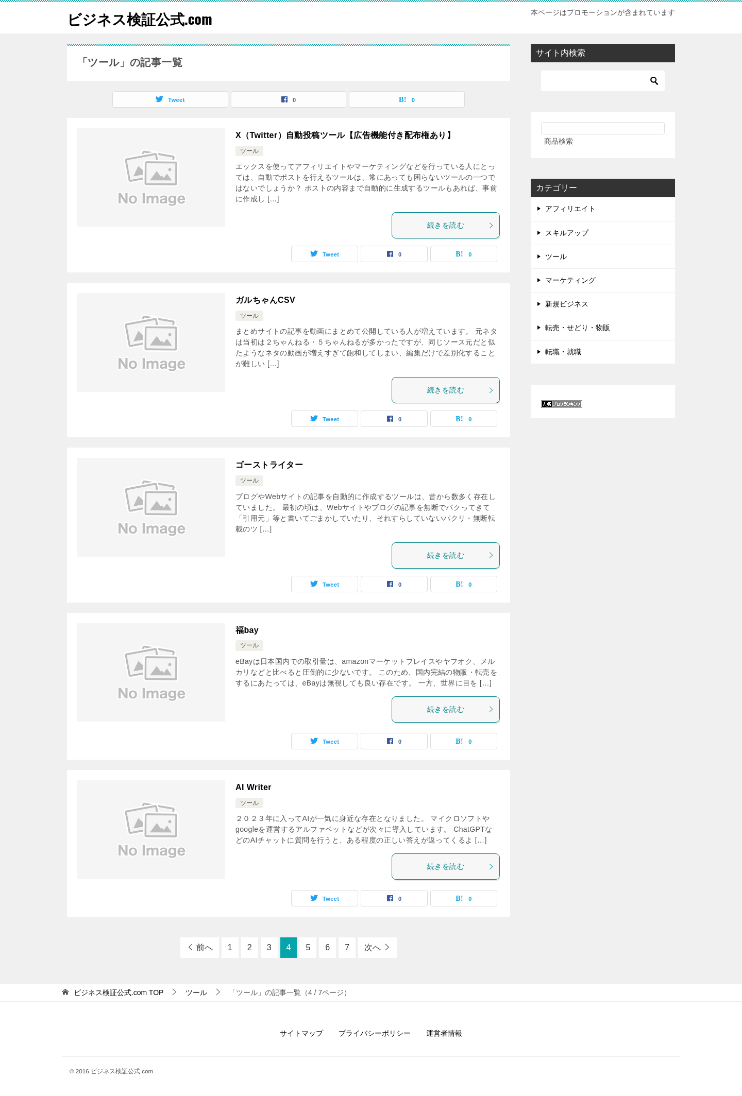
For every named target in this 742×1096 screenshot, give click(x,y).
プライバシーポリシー (375, 1033)
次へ (372, 947)
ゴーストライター (269, 464)
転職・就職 (563, 352)
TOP (119, 992)
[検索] (603, 81)
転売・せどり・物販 (577, 327)
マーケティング (570, 280)
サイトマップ (301, 1033)
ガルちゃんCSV (265, 300)
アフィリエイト (570, 208)
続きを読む (460, 225)
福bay (247, 630)
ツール (249, 151)
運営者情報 (444, 1033)
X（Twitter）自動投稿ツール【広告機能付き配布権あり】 (345, 135)
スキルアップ (566, 233)
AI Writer (253, 787)
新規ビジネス (566, 304)
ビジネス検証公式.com (145, 17)
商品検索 (558, 141)
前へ (204, 947)
